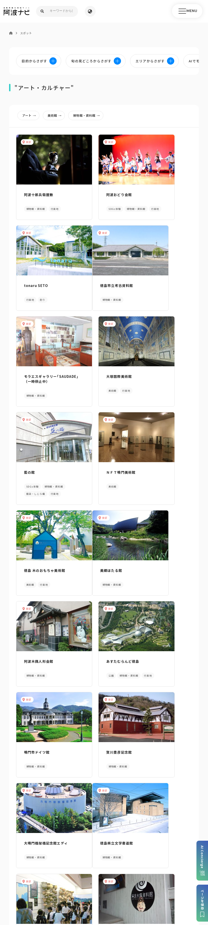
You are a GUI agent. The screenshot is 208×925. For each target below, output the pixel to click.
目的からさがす (104, 763)
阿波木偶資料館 (156, 657)
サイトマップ (65, 887)
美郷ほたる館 (33, 474)
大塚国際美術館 (156, 285)
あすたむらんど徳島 (159, 474)
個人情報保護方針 (93, 887)
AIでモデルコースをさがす (34, 763)
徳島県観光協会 (60, 894)
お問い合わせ (154, 894)
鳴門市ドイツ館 (34, 567)
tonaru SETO (155, 193)
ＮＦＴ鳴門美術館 (97, 381)
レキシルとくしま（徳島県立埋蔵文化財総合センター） (102, 662)
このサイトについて (35, 887)
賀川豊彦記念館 (95, 567)
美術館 (57, 116)
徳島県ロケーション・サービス (101, 894)
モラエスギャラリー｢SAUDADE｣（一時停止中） (102, 290)
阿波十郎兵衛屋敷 (36, 193)
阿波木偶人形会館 (97, 474)
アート (30, 116)
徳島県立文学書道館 (38, 657)
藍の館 (27, 381)
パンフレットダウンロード (35, 836)
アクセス (173, 836)
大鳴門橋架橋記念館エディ (163, 569)
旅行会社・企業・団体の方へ (166, 887)
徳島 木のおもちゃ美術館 (163, 381)
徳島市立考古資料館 (38, 285)
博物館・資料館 (90, 116)
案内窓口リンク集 (104, 836)
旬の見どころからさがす (173, 763)
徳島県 (134, 894)
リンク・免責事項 (125, 887)
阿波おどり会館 (95, 193)
